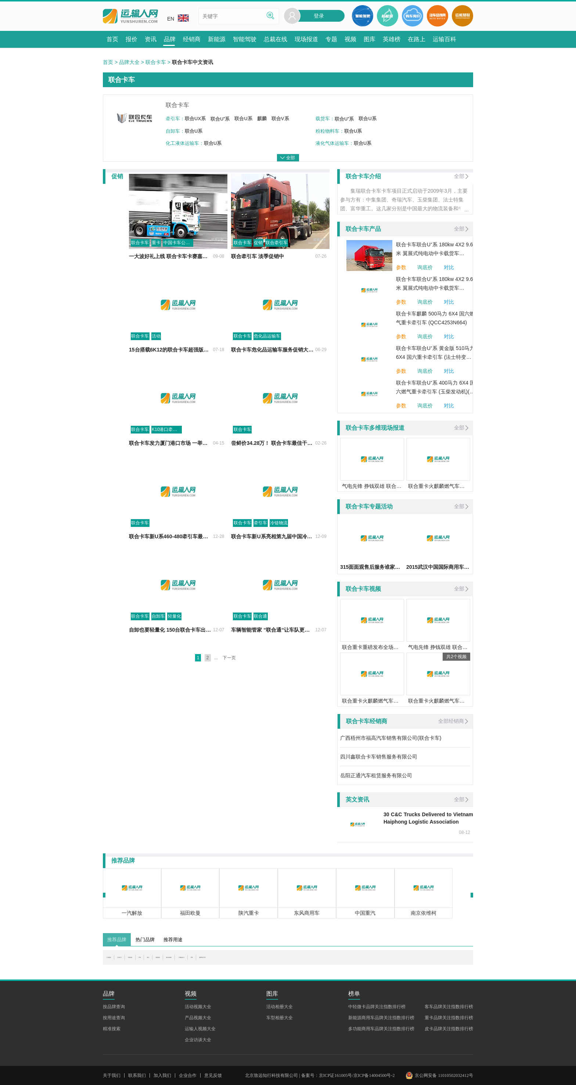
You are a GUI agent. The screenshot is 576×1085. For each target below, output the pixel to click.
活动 (130, 353)
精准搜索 (111, 1028)
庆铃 (321, 961)
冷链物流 (266, 540)
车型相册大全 (279, 1017)
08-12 (464, 832)
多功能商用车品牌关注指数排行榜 (381, 1028)
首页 (108, 62)
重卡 (130, 260)
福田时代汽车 (347, 961)
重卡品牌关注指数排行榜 (449, 1017)
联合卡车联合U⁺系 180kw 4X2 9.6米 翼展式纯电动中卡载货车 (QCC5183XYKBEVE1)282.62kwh (435, 284)
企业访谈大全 (198, 1039)
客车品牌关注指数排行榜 (449, 1006)
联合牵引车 (264, 260)
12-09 (321, 553)
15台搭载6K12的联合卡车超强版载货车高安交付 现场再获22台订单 (150, 367)
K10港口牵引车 (141, 446)
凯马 (209, 961)
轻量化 (148, 633)
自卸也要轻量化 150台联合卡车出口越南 (149, 647)
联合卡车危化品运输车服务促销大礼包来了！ (266, 367)
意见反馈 (213, 1075)
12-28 (205, 553)
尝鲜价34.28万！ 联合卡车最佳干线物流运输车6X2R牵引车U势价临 (266, 460)
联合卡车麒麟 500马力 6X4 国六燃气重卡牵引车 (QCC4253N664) (435, 318)
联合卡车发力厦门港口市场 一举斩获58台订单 (150, 460)
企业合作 (188, 1075)
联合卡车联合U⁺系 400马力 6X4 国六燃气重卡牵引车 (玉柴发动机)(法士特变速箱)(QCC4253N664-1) (435, 388)
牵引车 (248, 540)
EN (178, 18)
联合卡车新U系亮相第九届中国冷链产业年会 (266, 554)
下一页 (229, 675)
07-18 (205, 367)
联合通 (248, 633)
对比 (449, 267)
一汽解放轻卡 (294, 961)
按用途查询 (114, 1017)
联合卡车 (155, 62)
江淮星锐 (117, 961)
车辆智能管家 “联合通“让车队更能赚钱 (263, 647)
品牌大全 (129, 62)
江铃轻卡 (143, 961)
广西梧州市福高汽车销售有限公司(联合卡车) (390, 738)
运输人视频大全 (200, 1028)
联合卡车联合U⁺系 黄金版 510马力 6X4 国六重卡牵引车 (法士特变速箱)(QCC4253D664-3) (435, 353)
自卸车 (132, 633)
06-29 (321, 367)
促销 (245, 260)
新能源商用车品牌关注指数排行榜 (381, 1017)
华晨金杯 (170, 961)
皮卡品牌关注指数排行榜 (449, 1028)
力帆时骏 (230, 961)
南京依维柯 (260, 961)
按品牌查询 (114, 1006)
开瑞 (192, 961)
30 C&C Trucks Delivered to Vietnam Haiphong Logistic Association (428, 818)
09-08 (205, 273)
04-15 (205, 460)
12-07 (205, 647)
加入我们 (162, 1075)
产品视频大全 (198, 1017)
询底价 (425, 267)
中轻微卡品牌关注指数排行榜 (377, 1006)
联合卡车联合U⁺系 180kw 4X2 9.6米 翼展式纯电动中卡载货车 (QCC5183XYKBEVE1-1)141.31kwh (434, 250)
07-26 (321, 273)
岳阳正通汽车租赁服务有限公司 (376, 775)
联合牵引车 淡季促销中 (245, 273)
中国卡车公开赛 (153, 260)
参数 (401, 267)
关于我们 (111, 1075)
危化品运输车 (254, 353)
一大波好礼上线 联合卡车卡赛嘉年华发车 (150, 273)
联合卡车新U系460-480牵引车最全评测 (147, 554)
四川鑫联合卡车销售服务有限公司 (378, 757)
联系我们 (137, 1075)
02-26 (321, 460)
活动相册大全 (279, 1006)
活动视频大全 (198, 1006)
